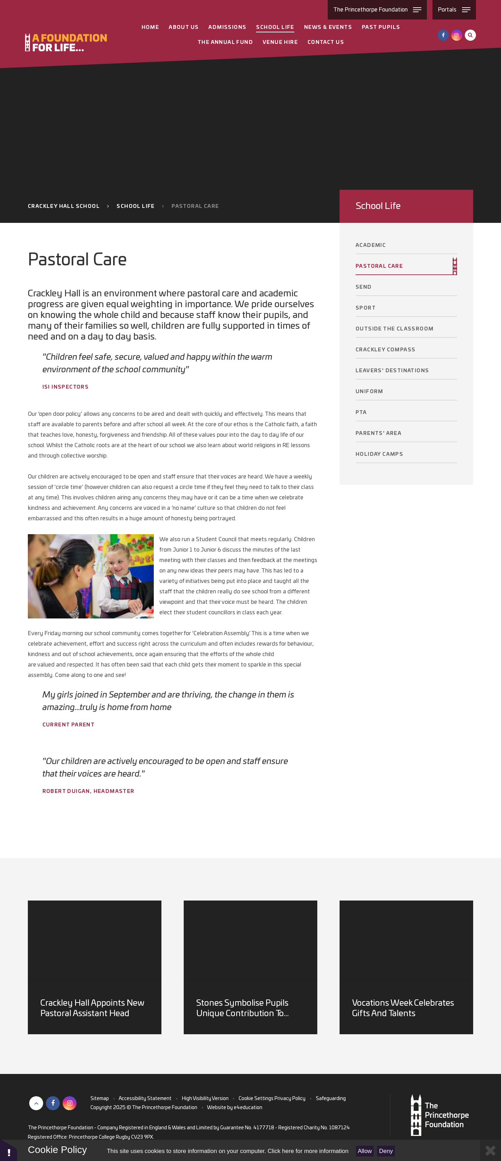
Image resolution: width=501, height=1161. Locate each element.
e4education (248, 1107)
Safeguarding (331, 1098)
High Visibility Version (205, 1098)
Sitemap (99, 1098)
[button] (8, 1149)
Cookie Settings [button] (256, 1098)
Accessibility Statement (145, 1098)
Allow (365, 1151)
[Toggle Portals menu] (454, 10)
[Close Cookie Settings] (490, 1150)
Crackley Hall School (64, 206)
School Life (135, 206)
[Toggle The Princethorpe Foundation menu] (377, 10)
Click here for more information (308, 1151)
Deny (386, 1151)
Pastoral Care (195, 206)
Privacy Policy (290, 1098)
